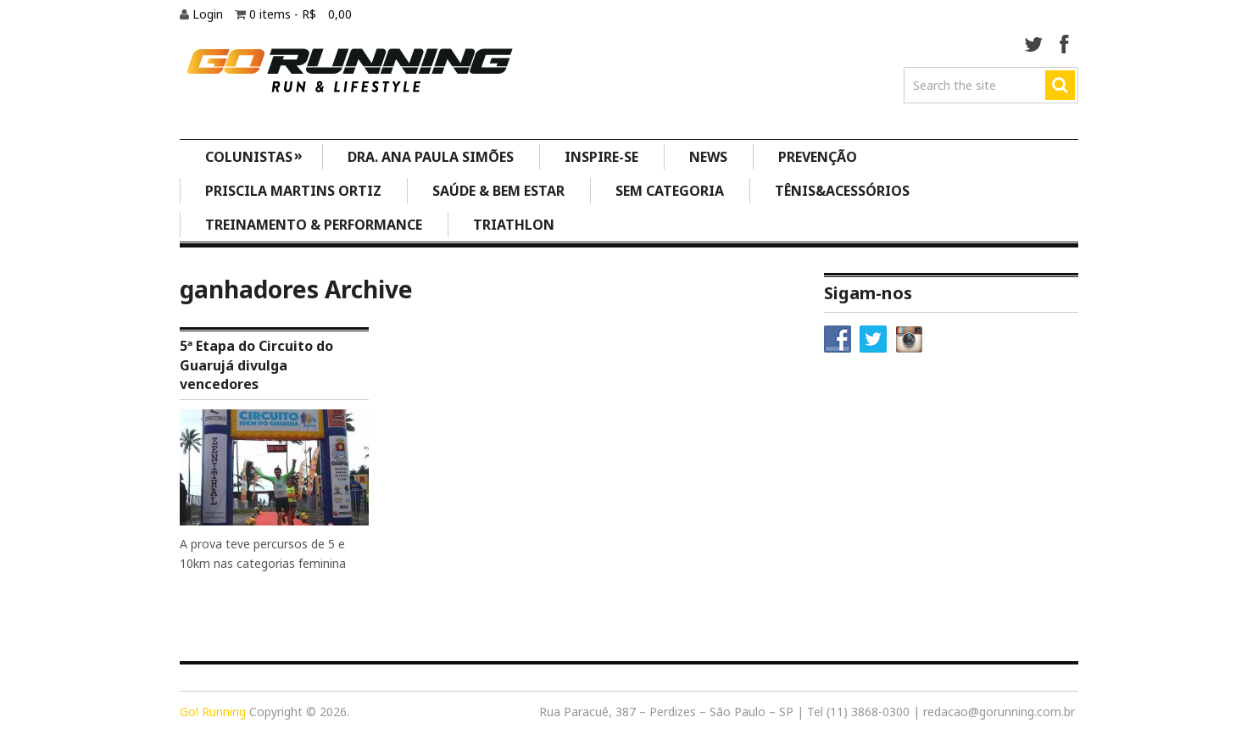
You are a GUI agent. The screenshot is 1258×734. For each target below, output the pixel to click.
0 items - (300, 14)
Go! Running (213, 711)
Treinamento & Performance (313, 224)
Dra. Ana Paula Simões (431, 156)
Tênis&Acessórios (842, 190)
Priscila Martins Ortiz (293, 190)
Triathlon (513, 224)
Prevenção (817, 156)
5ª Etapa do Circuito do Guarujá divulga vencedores (256, 364)
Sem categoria (669, 190)
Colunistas (254, 155)
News (708, 156)
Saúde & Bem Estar (498, 190)
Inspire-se (601, 156)
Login (209, 14)
